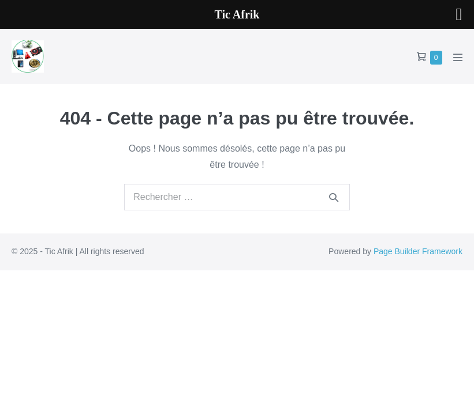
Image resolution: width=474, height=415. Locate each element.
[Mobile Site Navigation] (457, 57)
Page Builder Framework (418, 251)
